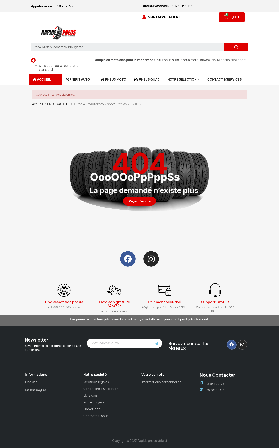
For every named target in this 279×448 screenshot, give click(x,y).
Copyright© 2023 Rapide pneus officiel (139, 441)
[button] (139, 201)
